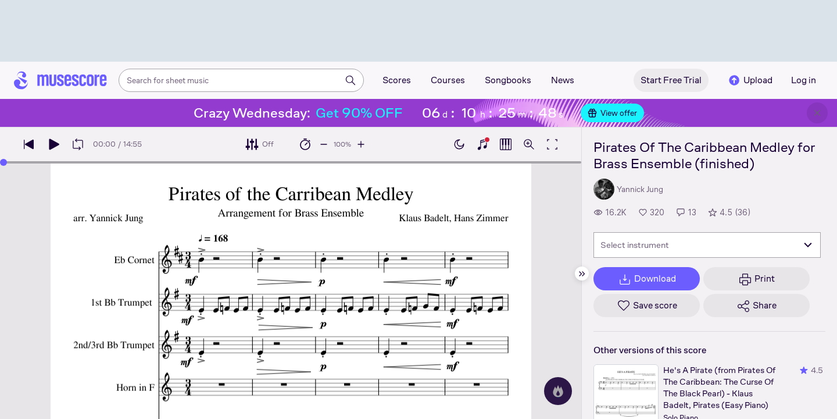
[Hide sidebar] (582, 273)
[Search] (350, 80)
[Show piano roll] (505, 144)
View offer (612, 113)
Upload (749, 80)
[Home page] (60, 80)
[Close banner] (817, 112)
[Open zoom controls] (529, 144)
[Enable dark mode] (459, 144)
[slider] (3, 162)
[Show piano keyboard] (482, 144)
